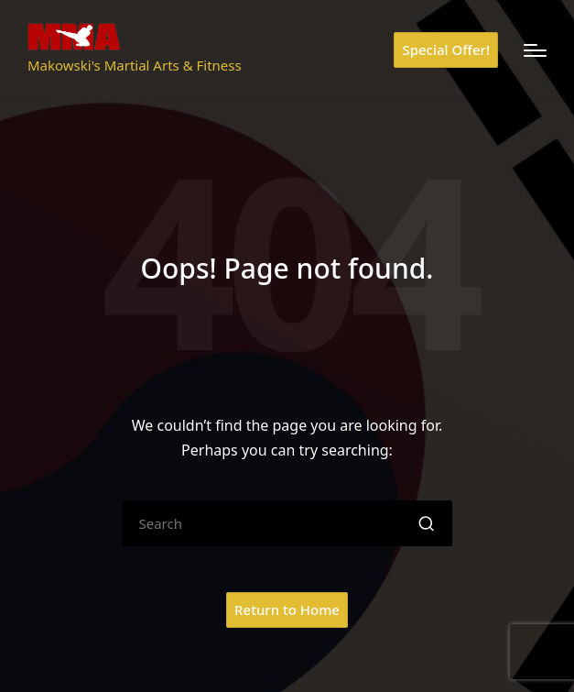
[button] (446, 50)
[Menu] (535, 50)
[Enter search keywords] (287, 523)
